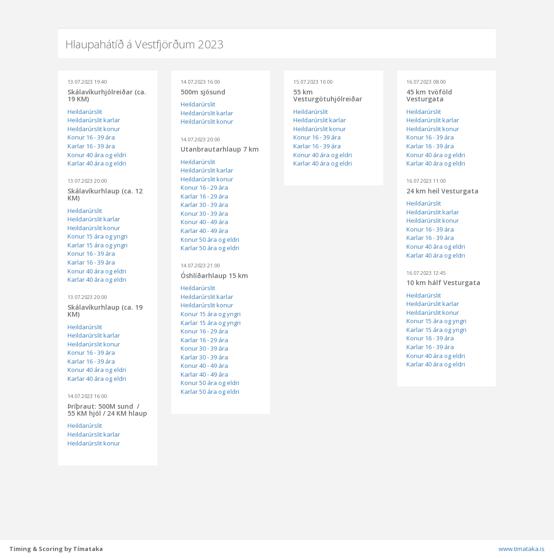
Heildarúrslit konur (94, 129)
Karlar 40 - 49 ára (204, 230)
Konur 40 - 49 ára (204, 222)
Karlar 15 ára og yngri (98, 245)
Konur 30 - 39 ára (204, 213)
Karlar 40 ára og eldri (97, 163)
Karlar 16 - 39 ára (91, 146)
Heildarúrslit (85, 111)
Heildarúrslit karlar (94, 120)
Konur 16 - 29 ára (204, 187)
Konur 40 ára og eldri (97, 155)
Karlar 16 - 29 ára (204, 196)
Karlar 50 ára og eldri (210, 248)
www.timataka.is (522, 549)
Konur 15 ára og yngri (98, 236)
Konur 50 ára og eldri (210, 239)
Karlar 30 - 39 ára (204, 204)
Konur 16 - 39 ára (91, 137)
